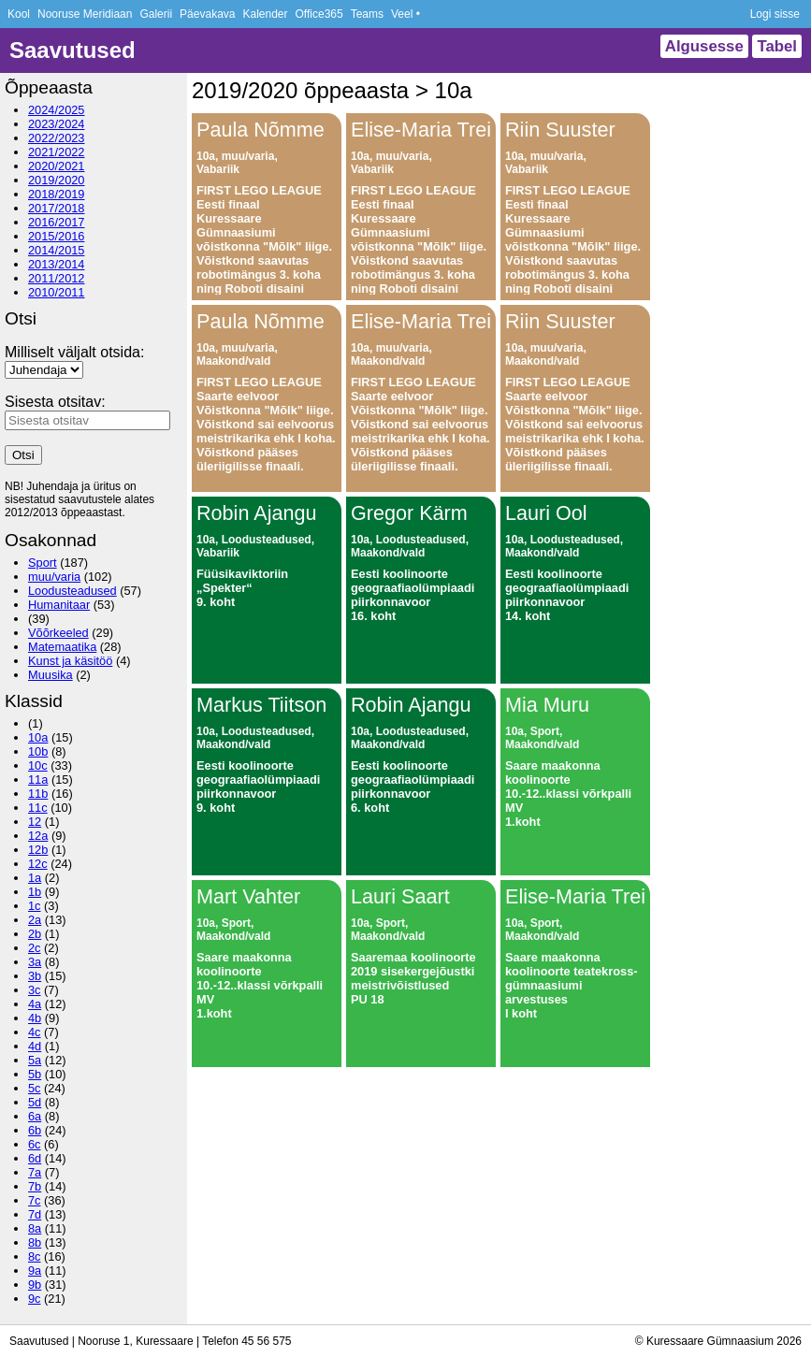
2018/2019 (56, 194)
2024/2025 (56, 110)
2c (34, 948)
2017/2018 (56, 208)
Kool (18, 14)
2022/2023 (56, 138)
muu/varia (54, 577)
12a (38, 836)
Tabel (777, 46)
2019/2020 (56, 180)
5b (34, 1074)
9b (34, 1285)
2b (34, 934)
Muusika (50, 675)
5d (34, 1102)
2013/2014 (56, 264)
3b (34, 976)
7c (34, 1200)
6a (34, 1116)
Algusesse (704, 46)
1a (34, 878)
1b (34, 892)
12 (34, 822)
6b (34, 1130)
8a (34, 1228)
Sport (42, 563)
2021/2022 (56, 152)
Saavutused (72, 50)
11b (38, 794)
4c (34, 1032)
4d (34, 1046)
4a (34, 1004)
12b (38, 850)
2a (34, 920)
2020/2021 (56, 166)
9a (34, 1270)
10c (38, 765)
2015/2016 (56, 236)
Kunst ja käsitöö (70, 661)
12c (38, 864)
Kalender (264, 14)
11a (38, 779)
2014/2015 (56, 250)
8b (34, 1242)
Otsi (23, 455)
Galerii (155, 14)
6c (34, 1144)
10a (38, 737)
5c (34, 1088)
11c (38, 808)
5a (34, 1060)
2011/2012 (56, 278)
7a (34, 1172)
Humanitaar (59, 605)
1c (34, 906)
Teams (367, 14)
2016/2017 (56, 222)
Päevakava (207, 14)
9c (34, 1299)
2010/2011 (56, 292)
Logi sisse (775, 14)
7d (34, 1214)
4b (34, 1018)
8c (34, 1256)
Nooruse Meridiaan (84, 14)
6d (34, 1158)
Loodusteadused (72, 591)
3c (34, 990)
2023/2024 (56, 124)
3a (34, 962)
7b (34, 1186)
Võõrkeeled (58, 633)
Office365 (319, 14)
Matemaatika (62, 647)
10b (38, 751)
